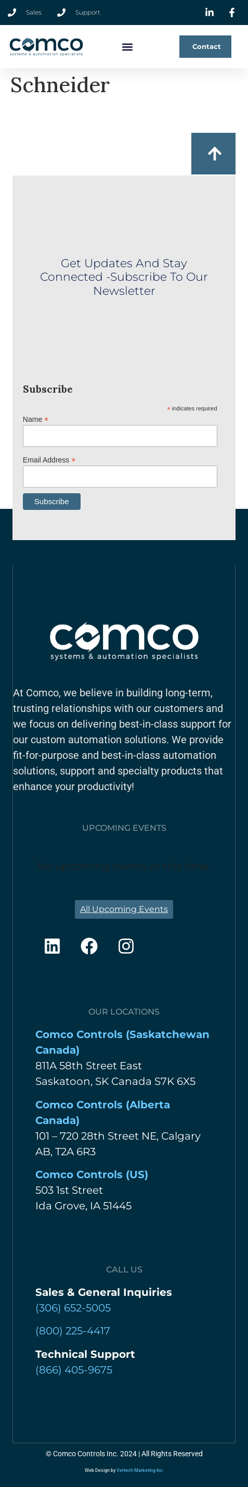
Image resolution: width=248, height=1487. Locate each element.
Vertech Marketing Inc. (140, 1470)
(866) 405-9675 (73, 1370)
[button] (127, 46)
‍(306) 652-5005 (73, 1308)
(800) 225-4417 (72, 1330)
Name (35, 419)
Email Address (49, 459)
